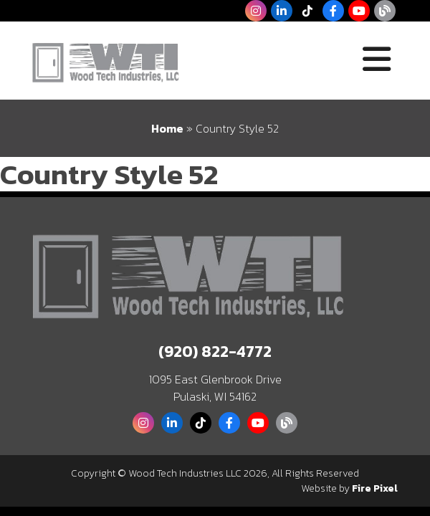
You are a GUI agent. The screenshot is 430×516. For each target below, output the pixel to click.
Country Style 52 (109, 174)
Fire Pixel (375, 488)
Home (167, 128)
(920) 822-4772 (215, 351)
